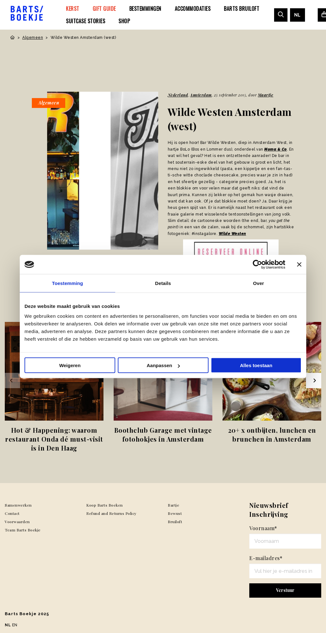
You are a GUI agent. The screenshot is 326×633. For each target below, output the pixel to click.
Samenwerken (18, 505)
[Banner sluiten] (299, 264)
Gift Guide (104, 8)
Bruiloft (175, 521)
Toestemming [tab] (67, 283)
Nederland (178, 94)
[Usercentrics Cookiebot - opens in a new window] (257, 264)
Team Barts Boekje (23, 529)
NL (297, 15)
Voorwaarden (17, 521)
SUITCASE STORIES (85, 21)
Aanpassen (163, 365)
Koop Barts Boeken (104, 505)
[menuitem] (72, 9)
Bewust (175, 513)
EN (15, 625)
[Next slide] (313, 380)
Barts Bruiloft (241, 8)
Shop (124, 21)
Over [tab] (258, 283)
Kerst (72, 8)
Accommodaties (193, 8)
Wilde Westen (232, 233)
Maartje (265, 94)
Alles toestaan (256, 365)
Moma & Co (275, 149)
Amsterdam (201, 94)
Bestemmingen (145, 8)
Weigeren (70, 365)
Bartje (173, 505)
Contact (12, 513)
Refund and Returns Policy (111, 513)
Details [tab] (163, 283)
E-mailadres (265, 558)
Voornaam (263, 528)
